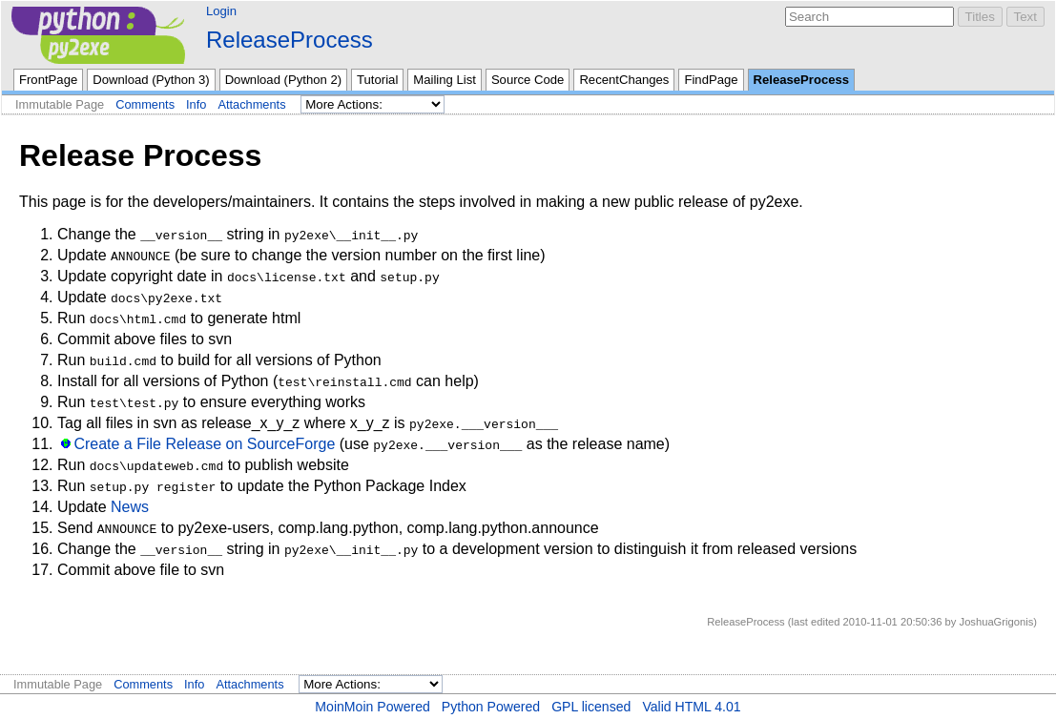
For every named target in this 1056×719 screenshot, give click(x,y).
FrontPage (48, 79)
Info (196, 104)
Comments (145, 104)
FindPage (710, 79)
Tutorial (377, 79)
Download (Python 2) (283, 79)
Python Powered (491, 706)
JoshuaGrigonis (997, 621)
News (130, 507)
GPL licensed (591, 706)
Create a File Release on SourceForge (204, 444)
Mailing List (444, 79)
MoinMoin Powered (372, 706)
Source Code (528, 79)
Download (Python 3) (151, 79)
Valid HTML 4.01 (691, 706)
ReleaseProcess (289, 39)
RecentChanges (624, 79)
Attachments (251, 104)
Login (221, 11)
